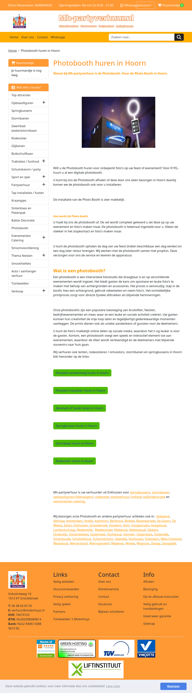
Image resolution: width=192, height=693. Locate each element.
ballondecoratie (154, 497)
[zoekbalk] (142, 37)
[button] (44, 103)
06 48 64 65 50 (20, 606)
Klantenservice (108, 589)
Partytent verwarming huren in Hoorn (82, 373)
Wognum (142, 543)
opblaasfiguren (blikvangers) (73, 497)
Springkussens (21, 111)
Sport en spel (20, 177)
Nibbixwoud (137, 530)
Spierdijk (121, 539)
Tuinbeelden (20, 283)
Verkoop (17, 291)
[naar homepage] (96, 21)
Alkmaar (58, 521)
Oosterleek (97, 534)
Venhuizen (136, 539)
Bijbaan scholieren (111, 611)
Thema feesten (21, 256)
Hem (126, 525)
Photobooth (19, 228)
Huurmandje (22, 63)
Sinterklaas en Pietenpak (21, 210)
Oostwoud (114, 534)
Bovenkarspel (145, 521)
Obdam (152, 530)
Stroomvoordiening (25, 248)
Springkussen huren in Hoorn (76, 425)
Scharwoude (62, 539)
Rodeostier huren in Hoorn (74, 461)
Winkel (130, 543)
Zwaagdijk (169, 543)
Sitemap (149, 623)
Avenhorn (101, 521)
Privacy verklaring (65, 596)
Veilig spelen (62, 604)
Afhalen (148, 581)
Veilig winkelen (63, 581)
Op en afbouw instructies (160, 596)
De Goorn (163, 521)
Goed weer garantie (157, 616)
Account (144, 5)
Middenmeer (103, 530)
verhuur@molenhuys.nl (26, 610)
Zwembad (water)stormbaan (24, 128)
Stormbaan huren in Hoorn (75, 443)
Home (14, 37)
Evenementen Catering (21, 238)
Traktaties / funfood (25, 161)
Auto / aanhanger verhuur (23, 273)
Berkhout (116, 521)
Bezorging (150, 589)
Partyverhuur (20, 185)
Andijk (88, 521)
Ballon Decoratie (23, 220)
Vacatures (105, 604)
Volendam (152, 539)
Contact (42, 37)
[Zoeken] (179, 37)
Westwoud (60, 543)
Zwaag (155, 543)
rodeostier (102, 497)
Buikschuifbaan (22, 154)
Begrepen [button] (173, 686)
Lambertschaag (64, 530)
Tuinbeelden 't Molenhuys (71, 619)
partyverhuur (120, 497)
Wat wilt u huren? (26, 87)
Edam (68, 525)
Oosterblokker (78, 534)
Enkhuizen (81, 525)
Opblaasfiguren (22, 103)
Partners (59, 611)
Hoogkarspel (140, 525)
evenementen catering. (69, 501)
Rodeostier (19, 138)
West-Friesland (171, 539)
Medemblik (84, 530)
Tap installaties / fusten (27, 193)
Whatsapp (129, 5)
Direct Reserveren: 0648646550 (30, 5)
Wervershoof (79, 543)
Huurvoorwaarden (66, 589)
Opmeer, (130, 534)
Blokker (129, 521)
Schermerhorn (103, 539)
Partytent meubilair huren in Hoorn (80, 390)
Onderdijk (60, 534)
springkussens (140, 492)
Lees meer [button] (113, 686)
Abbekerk (163, 516)
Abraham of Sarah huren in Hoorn (80, 408)
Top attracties (21, 95)
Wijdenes (117, 543)
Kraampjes (18, 200)
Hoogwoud (158, 525)
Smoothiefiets (21, 263)
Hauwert (115, 525)
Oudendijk (161, 534)
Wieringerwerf (99, 543)
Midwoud (120, 530)
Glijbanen (18, 146)
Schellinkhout (81, 539)
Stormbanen (20, 118)
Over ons (27, 37)
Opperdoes (144, 534)
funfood (136, 497)
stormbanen (160, 492)
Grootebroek (98, 525)
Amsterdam (74, 521)
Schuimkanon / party (26, 169)
